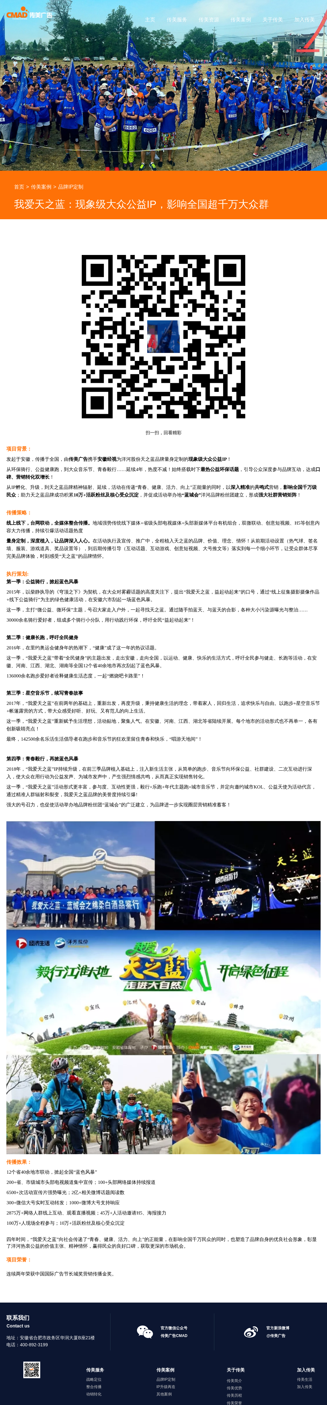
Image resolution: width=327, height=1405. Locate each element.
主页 (150, 19)
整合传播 (94, 1344)
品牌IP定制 (70, 144)
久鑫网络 (215, 1395)
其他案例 (164, 1351)
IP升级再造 (165, 1344)
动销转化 (94, 1351)
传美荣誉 (234, 1360)
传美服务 (177, 19)
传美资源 (209, 19)
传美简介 (234, 1338)
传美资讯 (234, 1367)
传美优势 (234, 1345)
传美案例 (241, 19)
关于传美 (272, 19)
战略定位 (94, 1336)
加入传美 (304, 19)
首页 (19, 144)
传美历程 (234, 1353)
